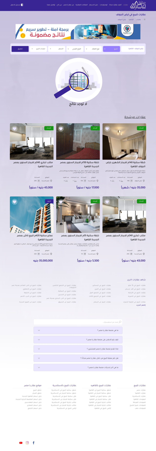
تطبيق (20, 49)
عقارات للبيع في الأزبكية (137, 293)
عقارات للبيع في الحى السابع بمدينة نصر (61, 298)
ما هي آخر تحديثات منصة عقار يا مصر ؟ (78, 367)
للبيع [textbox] (116, 49)
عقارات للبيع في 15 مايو (137, 285)
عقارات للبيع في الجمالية (67, 291)
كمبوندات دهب (140, 408)
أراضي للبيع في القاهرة (102, 408)
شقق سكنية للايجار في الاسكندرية (63, 393)
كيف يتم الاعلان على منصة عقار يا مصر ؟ (78, 339)
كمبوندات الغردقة (139, 402)
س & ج (59, 5)
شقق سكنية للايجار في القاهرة (99, 393)
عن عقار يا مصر (68, 5)
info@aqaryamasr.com (22, 432)
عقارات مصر (141, 390)
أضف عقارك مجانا (115, 5)
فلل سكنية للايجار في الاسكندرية (64, 399)
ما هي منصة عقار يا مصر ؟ (78, 330)
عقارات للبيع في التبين (103, 289)
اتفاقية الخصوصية (60, 440)
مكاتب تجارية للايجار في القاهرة (99, 405)
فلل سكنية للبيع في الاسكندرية (64, 396)
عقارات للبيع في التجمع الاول (100, 293)
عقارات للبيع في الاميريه (137, 296)
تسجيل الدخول (17, 4)
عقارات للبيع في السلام (102, 302)
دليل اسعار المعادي (34, 405)
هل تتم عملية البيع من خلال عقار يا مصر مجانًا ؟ (78, 358)
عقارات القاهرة (140, 393)
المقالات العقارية (82, 5)
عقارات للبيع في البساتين (101, 285)
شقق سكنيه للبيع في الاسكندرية (64, 390)
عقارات (125, 5)
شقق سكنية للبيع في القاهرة (100, 390)
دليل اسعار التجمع (34, 408)
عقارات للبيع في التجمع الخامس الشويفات (64, 286)
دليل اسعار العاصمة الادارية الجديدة (28, 399)
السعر (56, 49)
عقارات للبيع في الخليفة (32, 293)
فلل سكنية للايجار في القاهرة (100, 399)
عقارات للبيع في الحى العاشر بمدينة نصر (26, 285)
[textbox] (93, 49)
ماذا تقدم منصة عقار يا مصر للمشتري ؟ (78, 349)
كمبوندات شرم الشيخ (138, 405)
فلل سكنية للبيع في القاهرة (100, 396)
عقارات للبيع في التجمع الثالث (100, 296)
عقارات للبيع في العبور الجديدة (30, 302)
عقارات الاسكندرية (139, 396)
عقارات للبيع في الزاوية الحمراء (134, 302)
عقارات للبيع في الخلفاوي (32, 289)
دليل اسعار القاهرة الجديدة (31, 396)
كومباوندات (103, 5)
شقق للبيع (37, 390)
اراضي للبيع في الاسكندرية (66, 408)
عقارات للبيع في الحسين (67, 295)
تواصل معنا (51, 5)
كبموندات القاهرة (139, 399)
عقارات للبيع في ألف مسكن (135, 289)
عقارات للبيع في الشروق (67, 302)
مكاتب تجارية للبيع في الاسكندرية (64, 402)
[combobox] (111, 49)
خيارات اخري (38, 49)
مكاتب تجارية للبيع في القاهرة (100, 402)
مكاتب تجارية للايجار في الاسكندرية (63, 405)
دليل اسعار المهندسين (33, 402)
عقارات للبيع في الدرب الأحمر (30, 296)
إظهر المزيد (141, 305)
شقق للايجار (37, 393)
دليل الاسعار (93, 5)
